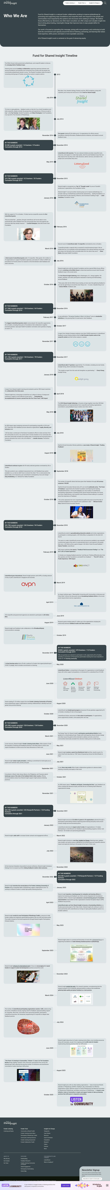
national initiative (83, 153)
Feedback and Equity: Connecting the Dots (82, 784)
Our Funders (7, 1161)
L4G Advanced (21, 1014)
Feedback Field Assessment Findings (88, 549)
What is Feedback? (48, 1162)
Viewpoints (46, 1131)
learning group (76, 894)
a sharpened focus (97, 939)
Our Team (6, 1163)
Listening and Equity (9, 1131)
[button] (107, 1185)
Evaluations (47, 1140)
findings (7, 868)
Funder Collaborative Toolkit (27, 1142)
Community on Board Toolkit (28, 1131)
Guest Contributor (48, 1137)
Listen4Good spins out (64, 905)
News (45, 1148)
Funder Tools (24, 1128)
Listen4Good (47, 1160)
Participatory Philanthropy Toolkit (29, 1135)
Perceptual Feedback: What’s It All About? (80, 316)
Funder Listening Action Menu (28, 1133)
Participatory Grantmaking (27, 1169)
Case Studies (47, 1133)
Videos (45, 1144)
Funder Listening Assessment (28, 1140)
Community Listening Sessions (28, 1137)
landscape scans (9, 776)
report (60, 333)
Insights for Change (49, 1128)
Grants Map (23, 1171)
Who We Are (7, 1158)
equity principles (21, 761)
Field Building (24, 1158)
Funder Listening (8, 1128)
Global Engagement (25, 1166)
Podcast (46, 1146)
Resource (46, 1135)
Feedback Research (25, 1161)
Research (46, 1142)
